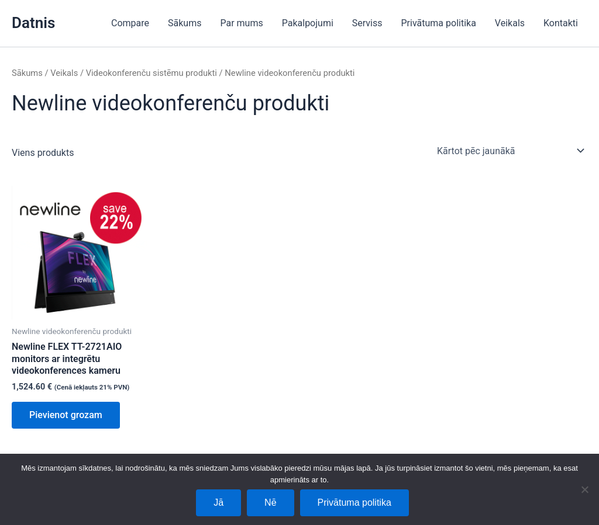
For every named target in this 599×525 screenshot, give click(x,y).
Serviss (367, 23)
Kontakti (560, 23)
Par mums (241, 23)
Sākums (184, 23)
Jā (218, 502)
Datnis (33, 23)
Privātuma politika (438, 23)
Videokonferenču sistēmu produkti (151, 73)
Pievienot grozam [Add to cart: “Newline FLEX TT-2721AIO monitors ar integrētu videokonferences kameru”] (65, 414)
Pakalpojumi (307, 23)
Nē (270, 502)
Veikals (510, 23)
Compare (130, 23)
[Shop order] (509, 150)
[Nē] (584, 489)
